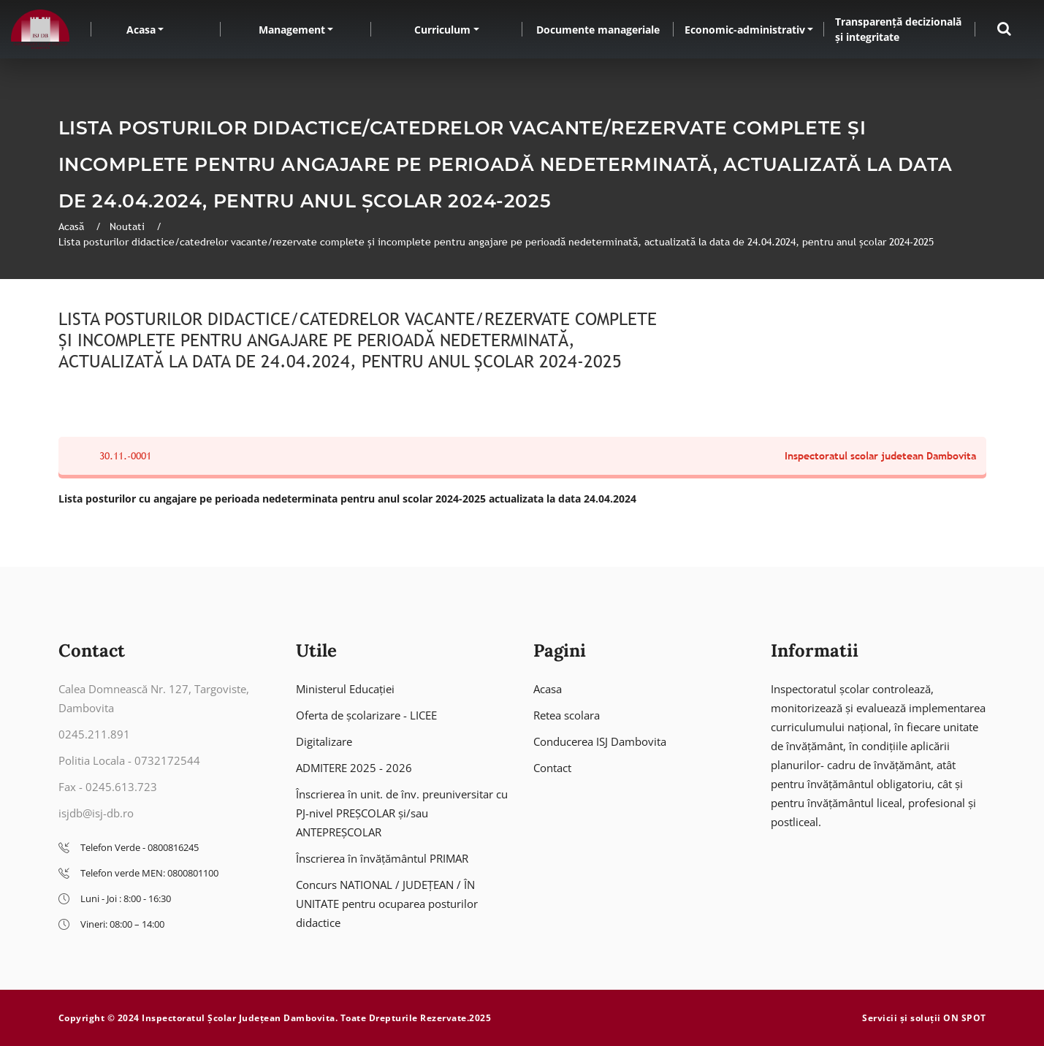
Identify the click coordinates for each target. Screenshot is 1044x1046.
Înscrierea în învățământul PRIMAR (382, 858)
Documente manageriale (598, 30)
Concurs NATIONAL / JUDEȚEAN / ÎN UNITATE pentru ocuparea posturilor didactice (387, 903)
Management (292, 30)
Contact (552, 767)
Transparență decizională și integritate (898, 29)
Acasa (141, 30)
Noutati (129, 226)
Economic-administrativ (745, 30)
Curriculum (442, 30)
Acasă (72, 226)
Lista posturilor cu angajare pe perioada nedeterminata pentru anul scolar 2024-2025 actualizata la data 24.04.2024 (347, 498)
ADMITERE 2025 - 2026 (354, 767)
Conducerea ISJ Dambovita (599, 741)
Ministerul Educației (345, 689)
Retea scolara (566, 715)
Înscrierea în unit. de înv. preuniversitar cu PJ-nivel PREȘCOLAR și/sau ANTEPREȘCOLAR (402, 813)
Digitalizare (324, 741)
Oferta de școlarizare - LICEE (366, 715)
